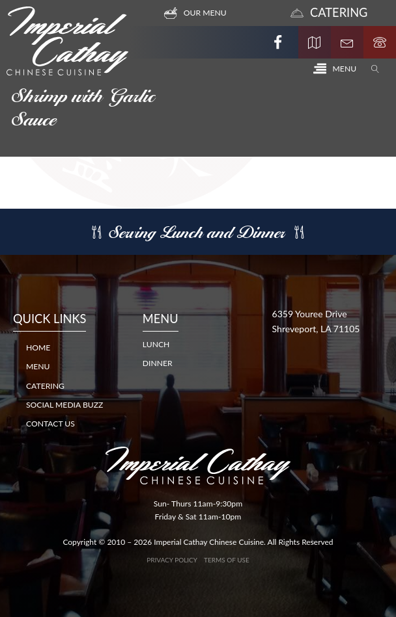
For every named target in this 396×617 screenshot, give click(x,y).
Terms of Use (226, 560)
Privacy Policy (172, 560)
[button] (334, 68)
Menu (38, 366)
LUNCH (156, 344)
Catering (45, 386)
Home (38, 347)
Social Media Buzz (64, 405)
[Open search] (375, 68)
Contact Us (50, 423)
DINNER (158, 363)
